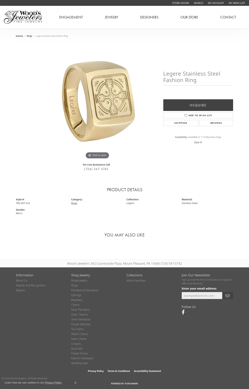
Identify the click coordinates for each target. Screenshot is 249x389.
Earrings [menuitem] (76, 295)
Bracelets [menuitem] (76, 300)
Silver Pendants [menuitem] (80, 309)
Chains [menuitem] (75, 305)
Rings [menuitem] (74, 285)
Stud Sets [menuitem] (77, 348)
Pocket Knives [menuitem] (79, 353)
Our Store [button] (189, 17)
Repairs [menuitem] (20, 290)
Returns (216, 123)
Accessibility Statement (147, 371)
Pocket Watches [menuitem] (81, 324)
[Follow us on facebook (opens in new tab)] (183, 312)
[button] (198, 3)
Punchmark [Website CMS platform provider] (131, 383)
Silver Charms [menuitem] (79, 314)
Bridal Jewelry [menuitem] (79, 280)
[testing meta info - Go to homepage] (23, 17)
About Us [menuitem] (21, 280)
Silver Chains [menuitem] (78, 339)
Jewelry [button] (111, 17)
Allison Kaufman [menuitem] (136, 280)
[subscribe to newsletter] (227, 295)
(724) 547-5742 (96, 169)
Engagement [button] (71, 17)
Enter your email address (199, 288)
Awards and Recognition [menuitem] (31, 285)
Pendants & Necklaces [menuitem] (84, 290)
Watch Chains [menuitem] (79, 334)
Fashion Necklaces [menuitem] (82, 358)
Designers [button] (149, 17)
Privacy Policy (96, 371)
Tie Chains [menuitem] (77, 329)
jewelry (19, 36)
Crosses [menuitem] (76, 343)
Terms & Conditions (119, 371)
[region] (97, 101)
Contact (228, 17)
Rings (29, 36)
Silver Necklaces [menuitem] (81, 319)
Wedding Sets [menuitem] (79, 363)
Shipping (180, 123)
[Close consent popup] (75, 383)
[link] (180, 3)
